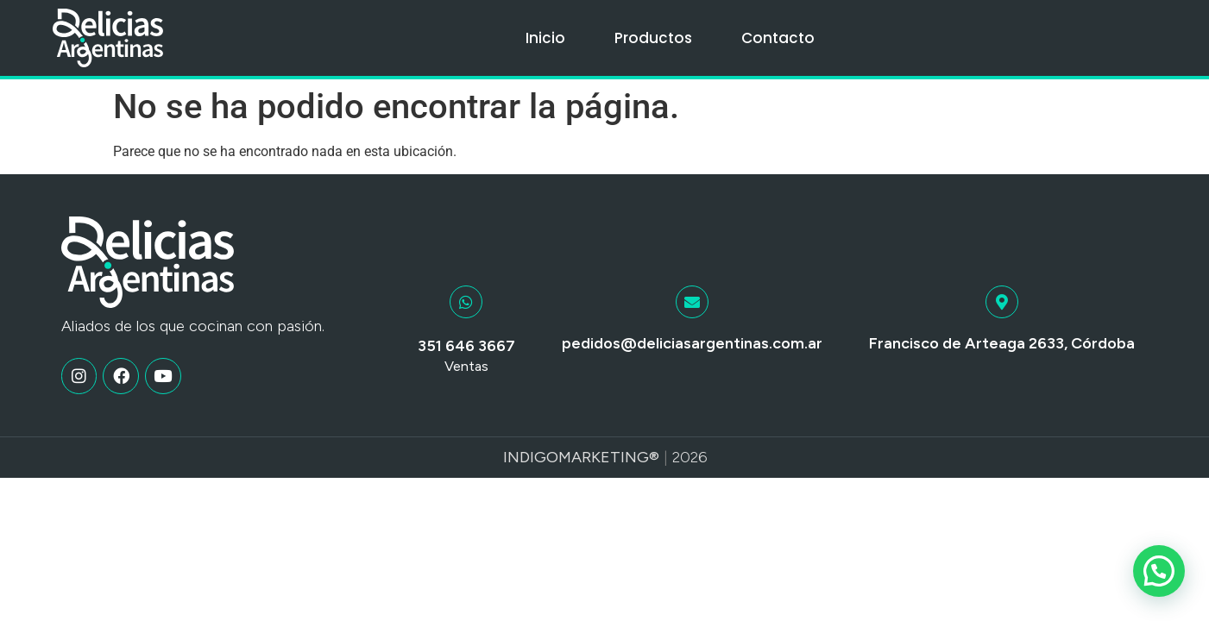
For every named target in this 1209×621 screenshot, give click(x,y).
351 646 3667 (466, 345)
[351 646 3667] (466, 301)
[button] (1159, 571)
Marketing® (608, 457)
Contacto (778, 38)
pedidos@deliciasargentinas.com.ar (692, 343)
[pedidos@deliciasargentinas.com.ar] (692, 301)
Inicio (545, 38)
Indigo (530, 457)
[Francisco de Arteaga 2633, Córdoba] (1001, 301)
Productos (653, 38)
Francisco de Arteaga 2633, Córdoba (1002, 343)
